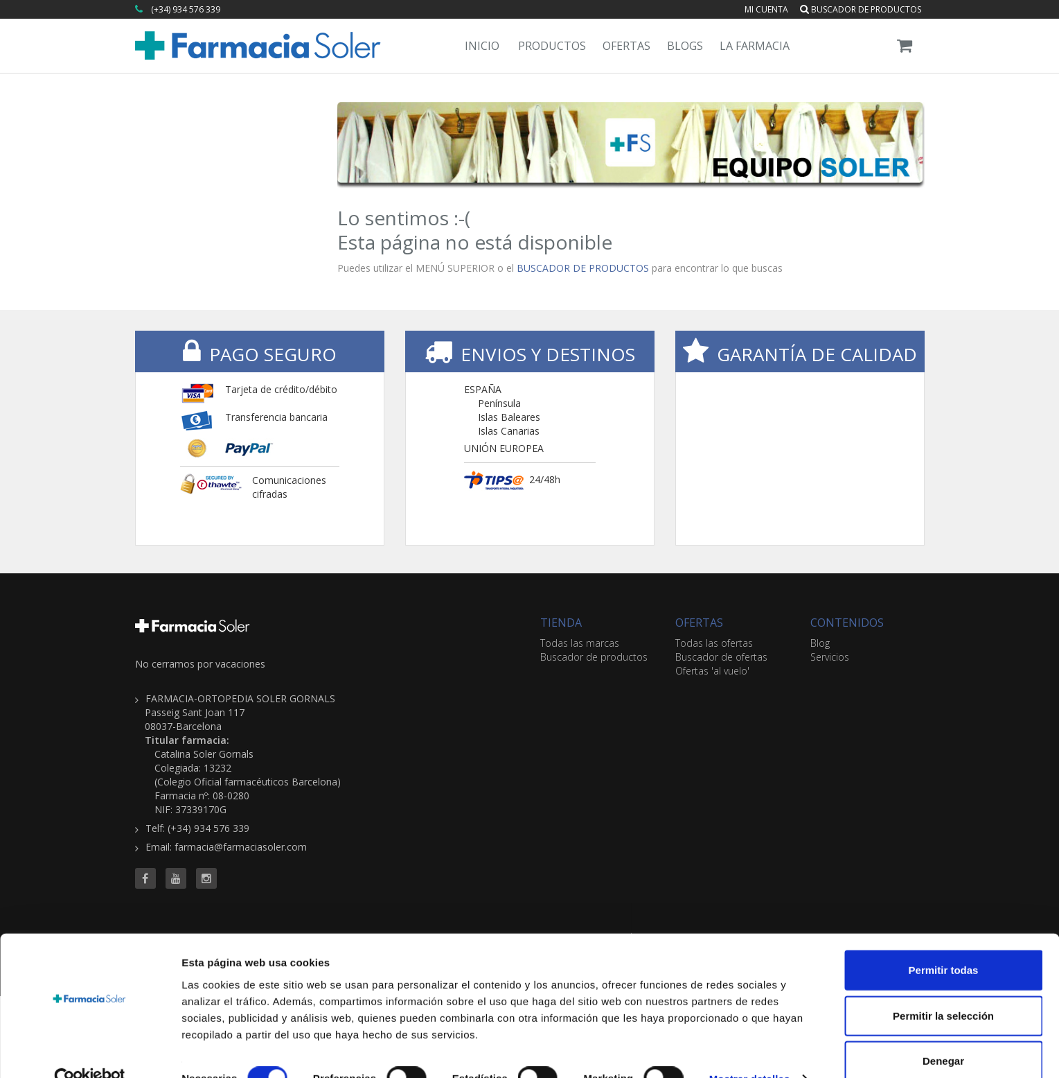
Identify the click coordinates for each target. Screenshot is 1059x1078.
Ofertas (626, 45)
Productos (552, 45)
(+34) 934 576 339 (185, 9)
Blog (820, 643)
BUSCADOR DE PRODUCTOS (583, 268)
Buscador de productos (860, 9)
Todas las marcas (579, 643)
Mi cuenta (766, 9)
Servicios (829, 656)
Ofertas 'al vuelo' (712, 670)
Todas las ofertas (714, 643)
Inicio (482, 45)
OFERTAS (699, 622)
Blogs (685, 45)
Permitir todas (944, 942)
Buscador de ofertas (721, 656)
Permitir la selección (943, 987)
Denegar (943, 1032)
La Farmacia (755, 45)
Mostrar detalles (749, 1051)
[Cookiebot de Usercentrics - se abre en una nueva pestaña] (89, 1051)
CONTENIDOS (847, 622)
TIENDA (561, 622)
